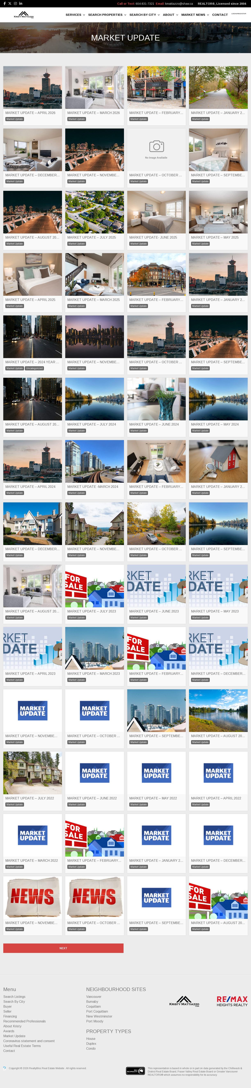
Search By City (143, 14)
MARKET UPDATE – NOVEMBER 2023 (94, 549)
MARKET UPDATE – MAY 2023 (215, 611)
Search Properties (105, 14)
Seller (7, 1011)
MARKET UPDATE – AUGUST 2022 (218, 736)
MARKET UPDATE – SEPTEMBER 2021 (156, 923)
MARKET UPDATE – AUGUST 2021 (218, 923)
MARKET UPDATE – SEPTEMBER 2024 (218, 362)
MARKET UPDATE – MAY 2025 (215, 237)
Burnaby (92, 1001)
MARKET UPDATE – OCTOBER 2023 (156, 549)
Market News (193, 14)
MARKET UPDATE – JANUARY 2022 (156, 860)
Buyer (7, 1006)
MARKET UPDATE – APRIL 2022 (216, 798)
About (168, 14)
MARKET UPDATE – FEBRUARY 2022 (94, 860)
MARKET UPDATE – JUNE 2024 (154, 424)
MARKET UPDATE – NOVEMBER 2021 (32, 923)
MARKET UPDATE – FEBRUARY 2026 (156, 113)
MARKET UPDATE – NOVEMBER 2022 (32, 736)
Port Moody (94, 1021)
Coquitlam (93, 1006)
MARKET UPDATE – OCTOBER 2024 (156, 362)
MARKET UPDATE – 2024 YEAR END (32, 362)
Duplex (91, 1043)
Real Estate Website (53, 1068)
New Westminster (99, 1016)
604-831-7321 (145, 3)
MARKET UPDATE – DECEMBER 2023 (32, 549)
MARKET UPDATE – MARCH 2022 (31, 860)
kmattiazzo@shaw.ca (179, 3)
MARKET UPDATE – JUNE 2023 (154, 611)
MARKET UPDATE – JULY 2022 (29, 798)
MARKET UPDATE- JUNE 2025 (153, 237)
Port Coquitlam (97, 1011)
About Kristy (12, 1026)
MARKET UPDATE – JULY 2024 (91, 424)
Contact (220, 14)
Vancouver (93, 996)
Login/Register (238, 14)
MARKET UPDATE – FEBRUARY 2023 (156, 673)
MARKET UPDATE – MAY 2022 (153, 798)
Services (73, 14)
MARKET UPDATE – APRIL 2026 (30, 113)
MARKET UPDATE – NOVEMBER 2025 (94, 175)
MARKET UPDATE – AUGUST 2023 (32, 611)
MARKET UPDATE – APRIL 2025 (30, 300)
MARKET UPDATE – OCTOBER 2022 (94, 736)
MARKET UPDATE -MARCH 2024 (92, 486)
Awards (8, 1031)
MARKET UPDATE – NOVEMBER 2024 (94, 362)
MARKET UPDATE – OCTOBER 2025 (156, 175)
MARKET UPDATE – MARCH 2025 (93, 300)
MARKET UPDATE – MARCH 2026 (93, 113)
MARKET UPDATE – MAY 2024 (215, 424)
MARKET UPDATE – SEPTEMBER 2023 (218, 549)
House (90, 1038)
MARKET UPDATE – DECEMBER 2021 (218, 860)
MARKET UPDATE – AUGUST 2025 (32, 237)
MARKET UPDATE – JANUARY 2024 (218, 486)
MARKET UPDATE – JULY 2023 (91, 611)
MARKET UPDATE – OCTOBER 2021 (94, 923)
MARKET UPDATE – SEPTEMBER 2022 (156, 736)
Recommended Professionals (24, 1021)
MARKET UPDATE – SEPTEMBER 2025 (218, 175)
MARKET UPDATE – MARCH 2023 (93, 673)
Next (63, 948)
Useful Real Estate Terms (22, 1046)
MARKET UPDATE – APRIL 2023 (30, 673)
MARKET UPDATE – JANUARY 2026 (218, 113)
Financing (10, 1016)
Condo (91, 1048)
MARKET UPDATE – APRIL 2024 (30, 486)
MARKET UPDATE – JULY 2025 (91, 237)
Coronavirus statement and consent (29, 1041)
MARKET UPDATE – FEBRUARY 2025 (156, 300)
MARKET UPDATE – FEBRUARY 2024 (156, 486)
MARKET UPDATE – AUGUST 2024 (32, 424)
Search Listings (14, 996)
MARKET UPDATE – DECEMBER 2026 (32, 175)
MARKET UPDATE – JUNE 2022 (92, 798)
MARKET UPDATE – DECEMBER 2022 (218, 673)
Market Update (14, 1036)
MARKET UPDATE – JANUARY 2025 (218, 300)
